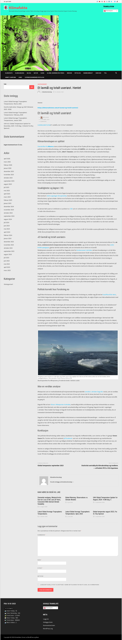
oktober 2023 (8, 248)
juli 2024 (6, 222)
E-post (40, 568)
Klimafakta (18, 7)
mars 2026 (7, 162)
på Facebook (68, 438)
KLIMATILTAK (43, 121)
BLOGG (29, 73)
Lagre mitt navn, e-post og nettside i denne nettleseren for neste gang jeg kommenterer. (69, 584)
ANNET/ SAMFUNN (10, 77)
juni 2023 (7, 261)
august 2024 (8, 219)
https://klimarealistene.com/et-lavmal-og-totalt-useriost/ (58, 108)
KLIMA (42, 73)
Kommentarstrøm (49, 625)
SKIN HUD (98, 73)
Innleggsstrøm (48, 622)
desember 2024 (9, 206)
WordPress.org (48, 629)
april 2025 (7, 194)
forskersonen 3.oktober (84, 250)
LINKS (20, 77)
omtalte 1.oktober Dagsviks (94, 392)
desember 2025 (9, 171)
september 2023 (9, 251)
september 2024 (9, 216)
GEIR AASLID (46, 117)
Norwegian (108, 11)
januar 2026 (7, 168)
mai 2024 (7, 229)
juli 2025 (6, 187)
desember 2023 (9, 242)
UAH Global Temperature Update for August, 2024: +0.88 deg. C (105, 498)
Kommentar (42, 535)
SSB (71, 209)
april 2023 (7, 267)
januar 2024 (7, 238)
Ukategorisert (42, 84)
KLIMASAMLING (19, 73)
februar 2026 (8, 165)
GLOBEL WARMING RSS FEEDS (55, 73)
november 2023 (9, 245)
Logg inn (46, 619)
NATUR (36, 73)
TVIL (105, 73)
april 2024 (7, 232)
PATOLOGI (78, 73)
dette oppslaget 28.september (57, 196)
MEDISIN (69, 73)
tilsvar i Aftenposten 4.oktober (60, 404)
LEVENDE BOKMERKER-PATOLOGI (34, 77)
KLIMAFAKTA (8, 73)
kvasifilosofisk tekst (109, 295)
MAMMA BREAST (88, 73)
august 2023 (8, 254)
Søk (5, 84)
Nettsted (40, 576)
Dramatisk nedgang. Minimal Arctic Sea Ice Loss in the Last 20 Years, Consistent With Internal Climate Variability (49, 500)
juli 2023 (6, 258)
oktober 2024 (8, 213)
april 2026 (7, 159)
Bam (37, 637)
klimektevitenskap (47, 92)
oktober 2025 (8, 178)
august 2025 (8, 184)
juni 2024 (7, 226)
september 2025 (9, 181)
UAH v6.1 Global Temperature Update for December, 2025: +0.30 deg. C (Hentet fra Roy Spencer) (18, 126)
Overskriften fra (46, 146)
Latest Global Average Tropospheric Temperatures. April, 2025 (77, 513)
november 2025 (9, 175)
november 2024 (9, 210)
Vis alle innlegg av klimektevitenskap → (62, 482)
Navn (40, 560)
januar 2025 (7, 203)
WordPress (30, 637)
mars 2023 (7, 270)
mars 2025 (7, 197)
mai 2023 (7, 264)
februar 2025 (8, 200)
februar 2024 (8, 235)
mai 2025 (7, 191)
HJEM (40, 125)
